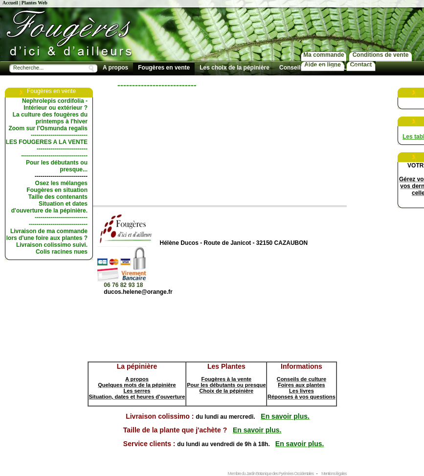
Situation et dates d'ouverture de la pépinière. (49, 207)
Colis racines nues (62, 251)
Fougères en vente (164, 67)
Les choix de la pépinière (234, 67)
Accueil (10, 2)
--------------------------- (61, 176)
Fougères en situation (57, 190)
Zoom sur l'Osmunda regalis (48, 128)
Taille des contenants (58, 196)
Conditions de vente (381, 54)
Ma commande (323, 54)
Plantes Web (34, 2)
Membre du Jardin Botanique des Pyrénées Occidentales (271, 473)
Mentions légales (334, 473)
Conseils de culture (306, 67)
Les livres (356, 67)
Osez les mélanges (61, 183)
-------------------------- (62, 148)
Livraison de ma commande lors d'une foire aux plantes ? (47, 234)
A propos (115, 67)
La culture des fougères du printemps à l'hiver (50, 118)
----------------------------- (59, 135)
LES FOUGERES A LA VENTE (47, 142)
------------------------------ (58, 224)
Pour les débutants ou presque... (57, 166)
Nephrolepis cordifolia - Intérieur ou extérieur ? (55, 104)
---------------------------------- (54, 155)
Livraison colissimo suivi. (52, 244)
